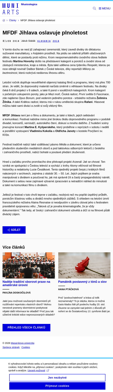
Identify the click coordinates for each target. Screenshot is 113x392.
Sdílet (14, 229)
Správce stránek (11, 347)
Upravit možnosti (38, 372)
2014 (56, 41)
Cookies (25, 347)
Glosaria (44, 41)
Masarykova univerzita (22, 343)
